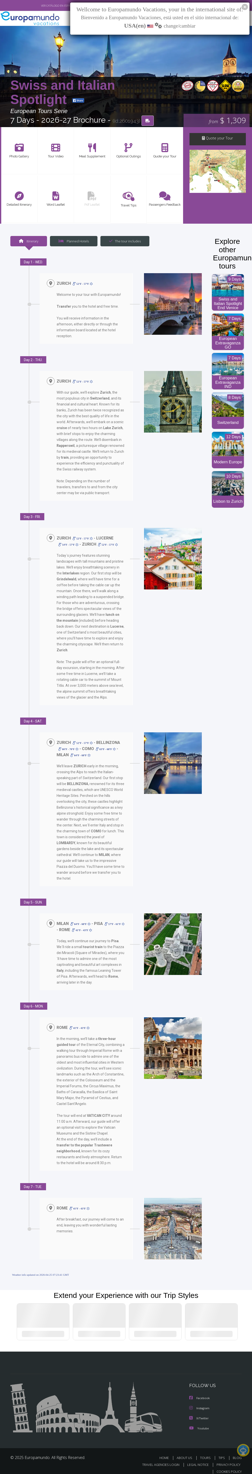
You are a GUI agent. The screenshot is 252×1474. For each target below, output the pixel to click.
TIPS (222, 1452)
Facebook (199, 1393)
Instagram (200, 1403)
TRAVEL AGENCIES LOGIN (157, 1459)
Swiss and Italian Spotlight (62, 92)
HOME (166, 1452)
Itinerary (28, 241)
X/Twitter (199, 1412)
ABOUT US (186, 1452)
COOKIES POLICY (228, 1466)
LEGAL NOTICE (195, 1459)
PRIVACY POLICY (227, 1459)
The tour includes (123, 241)
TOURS (206, 1452)
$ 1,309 (227, 120)
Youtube (199, 1422)
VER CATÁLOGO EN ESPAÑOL (46, 5)
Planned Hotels (73, 241)
